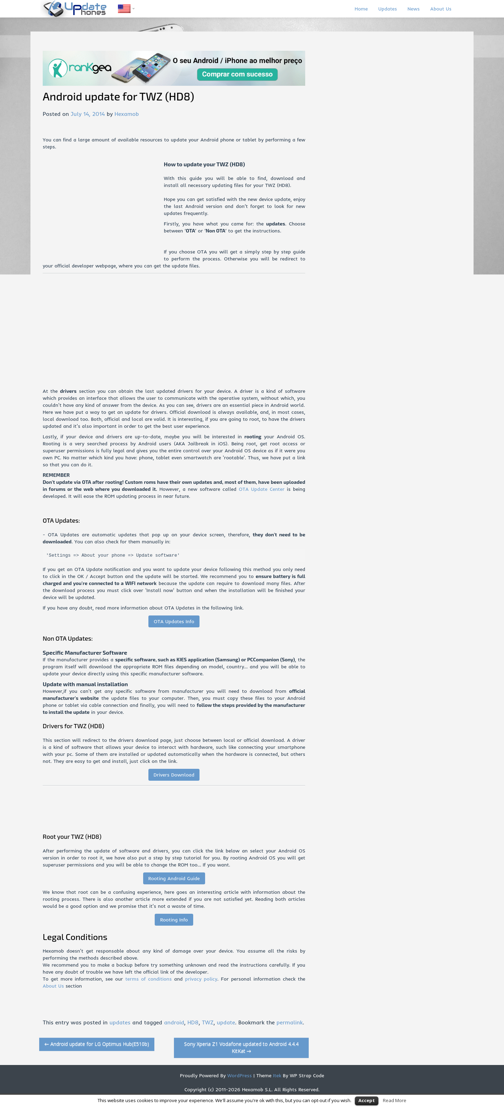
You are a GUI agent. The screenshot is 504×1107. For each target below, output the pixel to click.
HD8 (192, 1022)
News (413, 9)
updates (120, 1022)
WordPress (239, 1075)
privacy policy (201, 979)
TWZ (208, 1022)
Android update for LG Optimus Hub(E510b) (96, 1043)
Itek (276, 1075)
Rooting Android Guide (174, 878)
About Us (440, 9)
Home (361, 9)
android (174, 1022)
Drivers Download (174, 775)
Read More (394, 1100)
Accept (366, 1100)
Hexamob (126, 113)
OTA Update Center (261, 489)
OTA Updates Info (174, 621)
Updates (387, 9)
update (226, 1022)
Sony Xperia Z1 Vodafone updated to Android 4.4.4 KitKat (241, 1047)
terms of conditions (148, 979)
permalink (289, 1022)
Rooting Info (174, 920)
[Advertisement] (103, 210)
